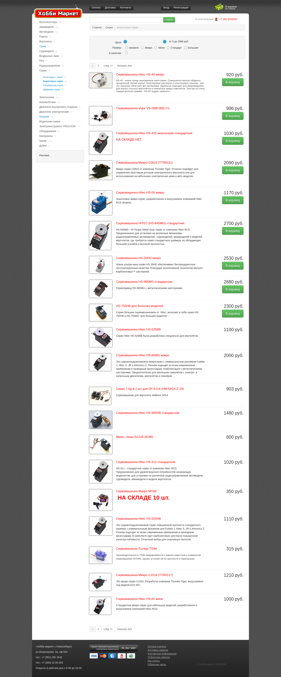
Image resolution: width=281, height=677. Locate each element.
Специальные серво (53, 85)
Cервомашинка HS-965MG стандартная (144, 281)
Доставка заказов (158, 650)
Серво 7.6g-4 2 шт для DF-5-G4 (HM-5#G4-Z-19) (150, 389)
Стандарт (174, 47)
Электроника (46, 97)
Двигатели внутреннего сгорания (58, 106)
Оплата (96, 7)
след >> (108, 65)
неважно (132, 47)
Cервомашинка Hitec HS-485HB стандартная (148, 413)
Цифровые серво (51, 89)
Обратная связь (157, 664)
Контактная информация (162, 653)
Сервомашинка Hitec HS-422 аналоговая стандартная (154, 133)
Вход (166, 7)
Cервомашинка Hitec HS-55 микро (140, 192)
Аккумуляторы (47, 102)
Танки (43, 46)
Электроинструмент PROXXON (57, 126)
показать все (124, 65)
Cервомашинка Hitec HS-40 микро (140, 74)
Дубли (42, 145)
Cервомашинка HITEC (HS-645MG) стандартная (150, 223)
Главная (97, 27)
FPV (41, 60)
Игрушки (44, 116)
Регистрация (181, 7)
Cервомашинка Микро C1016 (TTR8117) (144, 575)
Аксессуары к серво (53, 77)
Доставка (110, 7)
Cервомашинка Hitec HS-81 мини (139, 599)
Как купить (154, 660)
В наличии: (115, 53)
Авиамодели (46, 26)
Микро (146, 47)
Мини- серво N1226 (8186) (134, 437)
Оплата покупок (157, 646)
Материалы (46, 136)
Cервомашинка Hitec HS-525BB (138, 329)
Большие (191, 47)
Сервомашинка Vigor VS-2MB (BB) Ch (143, 108)
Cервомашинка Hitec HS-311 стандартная (145, 462)
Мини (160, 47)
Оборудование (47, 131)
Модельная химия (49, 121)
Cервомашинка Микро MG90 (136, 491)
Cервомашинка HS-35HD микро (138, 258)
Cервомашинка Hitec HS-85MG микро (142, 355)
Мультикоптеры (48, 22)
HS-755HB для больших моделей (139, 306)
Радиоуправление (49, 65)
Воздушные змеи (49, 56)
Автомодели (46, 31)
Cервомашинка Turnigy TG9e (136, 548)
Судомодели (46, 51)
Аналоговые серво (53, 81)
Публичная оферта (159, 657)
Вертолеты (45, 41)
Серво (43, 70)
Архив (42, 140)
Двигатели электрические (54, 111)
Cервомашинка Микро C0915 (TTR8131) (144, 162)
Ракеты (43, 36)
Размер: (117, 47)
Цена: (118, 42)
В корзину (233, 82)
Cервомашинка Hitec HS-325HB (138, 518)
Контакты (125, 7)
